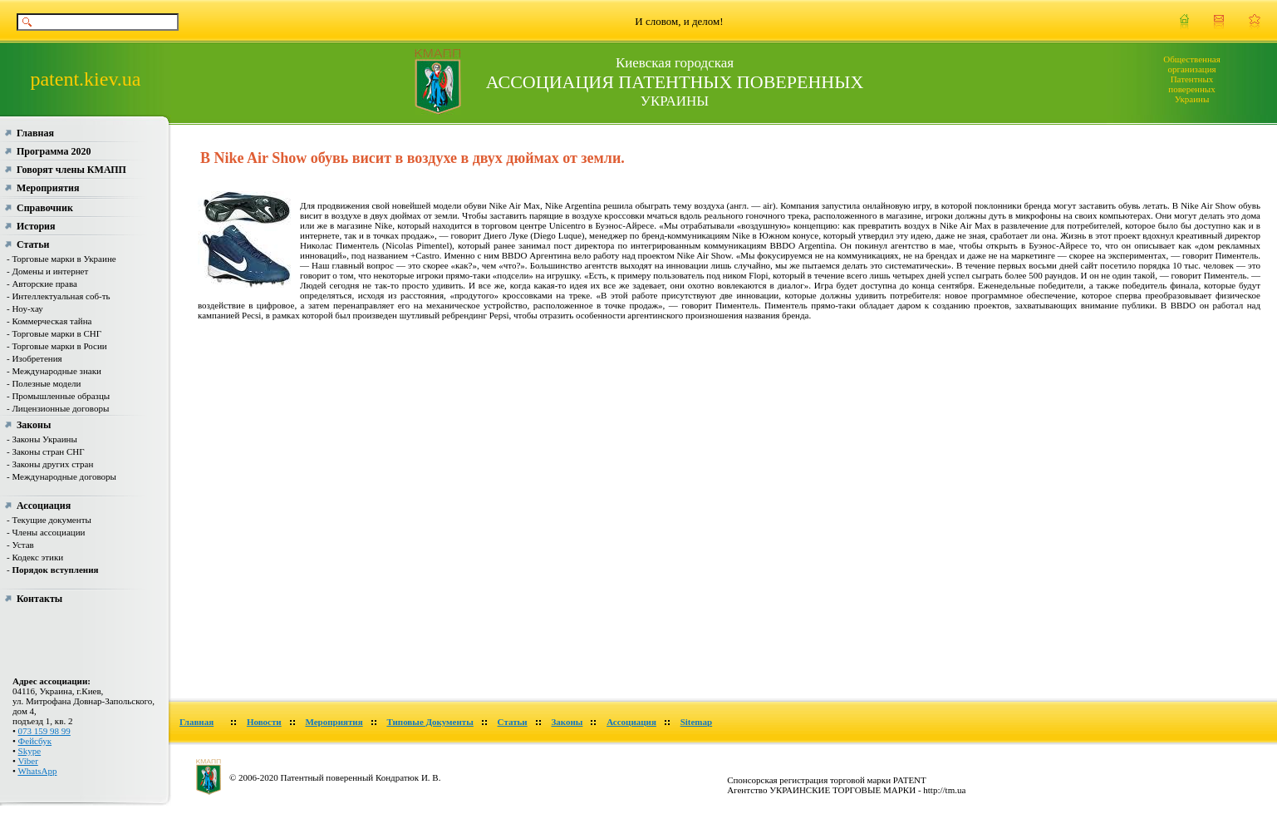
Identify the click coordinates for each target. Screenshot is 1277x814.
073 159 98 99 (44, 731)
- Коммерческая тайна (49, 321)
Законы (34, 425)
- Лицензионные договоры (58, 408)
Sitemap (696, 722)
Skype (30, 751)
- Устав (20, 545)
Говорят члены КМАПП (71, 169)
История (36, 226)
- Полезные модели (44, 383)
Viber (27, 761)
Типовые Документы (429, 722)
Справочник (45, 208)
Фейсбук (35, 741)
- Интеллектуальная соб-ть (59, 296)
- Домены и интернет (47, 271)
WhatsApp (36, 771)
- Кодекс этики (35, 557)
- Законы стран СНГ (46, 451)
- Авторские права (42, 284)
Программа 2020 (54, 151)
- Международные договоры (61, 476)
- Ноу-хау (25, 308)
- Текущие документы (49, 520)
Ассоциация (44, 505)
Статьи (33, 244)
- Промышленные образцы (58, 396)
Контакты (39, 598)
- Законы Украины (42, 439)
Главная (35, 133)
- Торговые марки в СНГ (54, 333)
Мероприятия (48, 188)
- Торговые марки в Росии (57, 346)
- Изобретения (34, 358)
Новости (264, 722)
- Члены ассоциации (46, 532)
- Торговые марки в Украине (61, 259)
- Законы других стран (50, 464)
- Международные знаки (54, 371)
